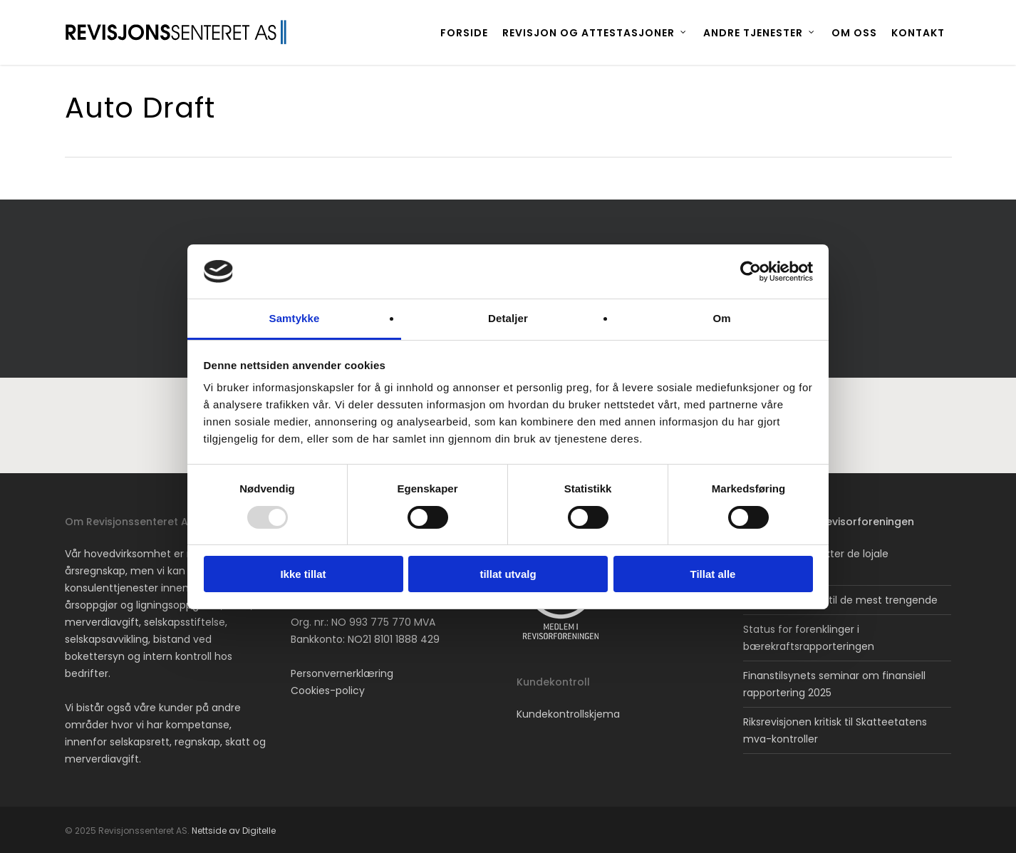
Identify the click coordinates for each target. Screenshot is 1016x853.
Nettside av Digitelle (234, 830)
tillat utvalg (508, 574)
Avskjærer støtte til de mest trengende (840, 600)
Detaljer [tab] (508, 318)
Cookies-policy (328, 690)
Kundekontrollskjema (568, 714)
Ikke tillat (303, 574)
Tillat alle (713, 574)
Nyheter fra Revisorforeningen (835, 522)
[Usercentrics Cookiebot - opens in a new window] (750, 271)
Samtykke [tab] (294, 318)
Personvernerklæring (342, 673)
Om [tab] (721, 318)
